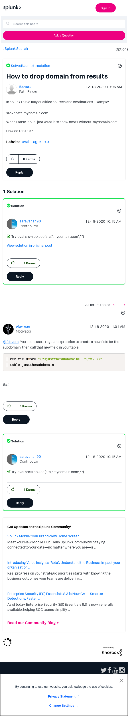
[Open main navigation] (122, 7)
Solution (17, 206)
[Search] (64, 23)
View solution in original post (29, 245)
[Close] (121, 680)
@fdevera (11, 341)
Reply (19, 172)
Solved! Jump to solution (30, 65)
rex (46, 141)
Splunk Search (16, 48)
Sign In (105, 8)
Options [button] (120, 49)
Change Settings (61, 705)
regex (36, 141)
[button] (119, 66)
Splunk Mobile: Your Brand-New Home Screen (43, 537)
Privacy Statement (62, 696)
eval (25, 141)
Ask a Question (64, 35)
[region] (64, 695)
